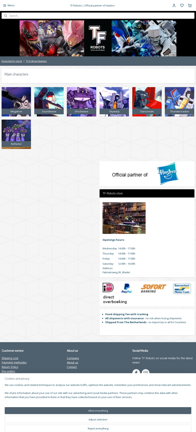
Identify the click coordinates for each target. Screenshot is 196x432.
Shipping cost (10, 358)
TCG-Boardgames (36, 61)
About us (72, 362)
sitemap (123, 424)
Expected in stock (12, 61)
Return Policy (10, 367)
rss (131, 424)
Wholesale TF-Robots (15, 380)
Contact (72, 367)
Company (73, 358)
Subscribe (76, 408)
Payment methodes (14, 362)
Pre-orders (8, 371)
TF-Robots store (12, 376)
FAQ (4, 384)
